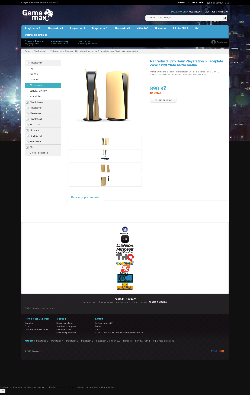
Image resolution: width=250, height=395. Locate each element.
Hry (31, 70)
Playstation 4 (55, 30)
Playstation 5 (122, 30)
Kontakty (29, 325)
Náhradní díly (36, 98)
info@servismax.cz (133, 334)
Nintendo (160, 30)
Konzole (34, 76)
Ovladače (34, 82)
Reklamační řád (63, 331)
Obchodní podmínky (66, 334)
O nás (27, 328)
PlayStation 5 (32, 30)
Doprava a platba (64, 325)
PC (197, 30)
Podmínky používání (66, 389)
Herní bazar (35, 143)
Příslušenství (56, 53)
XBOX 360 (142, 30)
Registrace (197, 2)
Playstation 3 (77, 30)
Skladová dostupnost (66, 328)
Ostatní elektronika (36, 37)
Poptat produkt (163, 102)
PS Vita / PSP (180, 30)
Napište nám (222, 12)
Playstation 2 (99, 30)
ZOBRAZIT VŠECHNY (158, 304)
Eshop (28, 53)
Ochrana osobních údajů (37, 331)
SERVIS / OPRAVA (38, 93)
